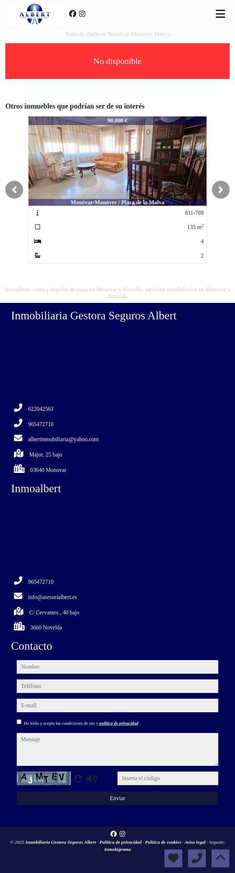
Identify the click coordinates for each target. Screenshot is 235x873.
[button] (14, 190)
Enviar (117, 798)
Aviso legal (195, 842)
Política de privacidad (121, 842)
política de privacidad (118, 723)
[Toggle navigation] (220, 14)
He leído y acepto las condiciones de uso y (81, 723)
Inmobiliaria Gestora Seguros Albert (61, 842)
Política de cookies (163, 842)
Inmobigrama (117, 849)
